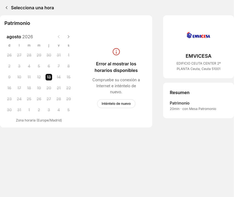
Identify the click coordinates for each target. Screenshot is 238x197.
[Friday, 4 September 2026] (58, 110)
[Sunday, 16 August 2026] (9, 88)
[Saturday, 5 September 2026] (68, 110)
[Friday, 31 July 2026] (58, 55)
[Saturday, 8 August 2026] (68, 66)
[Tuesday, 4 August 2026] (29, 66)
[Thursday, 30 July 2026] (49, 55)
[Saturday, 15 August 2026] (68, 77)
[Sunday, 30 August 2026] (9, 110)
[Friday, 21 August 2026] (58, 88)
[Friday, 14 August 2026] (58, 77)
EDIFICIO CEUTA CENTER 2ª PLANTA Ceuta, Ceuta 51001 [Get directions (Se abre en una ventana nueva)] (199, 66)
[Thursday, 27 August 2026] (49, 99)
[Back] (5, 7)
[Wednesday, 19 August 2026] (39, 88)
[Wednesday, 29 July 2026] (39, 55)
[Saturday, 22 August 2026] (68, 88)
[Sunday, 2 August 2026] (9, 66)
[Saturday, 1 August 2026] (68, 55)
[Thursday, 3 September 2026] (49, 110)
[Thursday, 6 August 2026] (49, 66)
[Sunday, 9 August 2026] (9, 77)
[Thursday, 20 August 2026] (49, 88)
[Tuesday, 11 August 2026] (29, 77)
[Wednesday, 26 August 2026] (39, 99)
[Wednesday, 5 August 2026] (39, 66)
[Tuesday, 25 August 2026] (29, 99)
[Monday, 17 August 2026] (19, 88)
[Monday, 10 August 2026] (19, 77)
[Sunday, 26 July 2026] (9, 55)
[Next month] (68, 36)
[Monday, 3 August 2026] (19, 66)
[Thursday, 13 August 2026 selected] (49, 77)
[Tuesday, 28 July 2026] (29, 55)
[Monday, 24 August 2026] (19, 99)
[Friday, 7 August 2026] (58, 66)
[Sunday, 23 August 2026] (9, 99)
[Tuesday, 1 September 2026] (29, 110)
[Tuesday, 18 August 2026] (29, 88)
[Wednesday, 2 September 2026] (39, 110)
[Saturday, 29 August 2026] (68, 99)
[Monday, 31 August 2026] (19, 110)
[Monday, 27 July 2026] (19, 55)
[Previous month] (58, 36)
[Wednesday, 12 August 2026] (39, 77)
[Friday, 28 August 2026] (58, 99)
